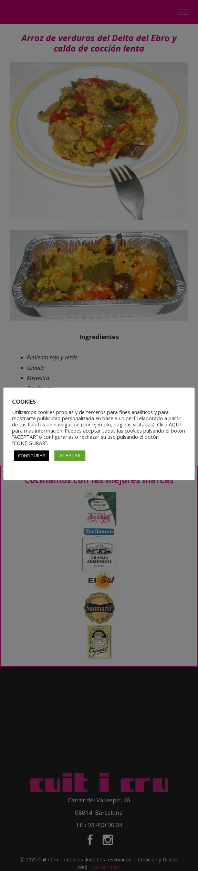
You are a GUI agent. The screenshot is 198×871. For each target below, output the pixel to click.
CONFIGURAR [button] (31, 456)
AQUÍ (175, 424)
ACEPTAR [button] (70, 455)
